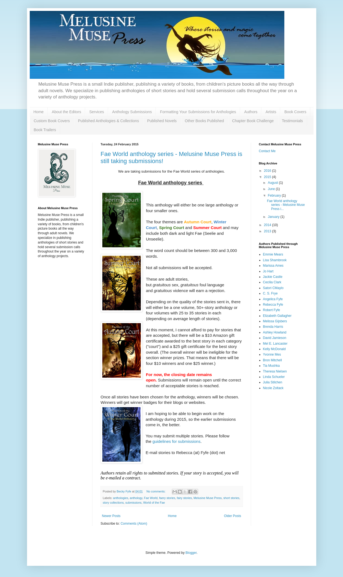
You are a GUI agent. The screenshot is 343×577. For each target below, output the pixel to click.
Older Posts (232, 516)
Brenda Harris (273, 327)
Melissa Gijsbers (275, 321)
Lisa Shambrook (275, 260)
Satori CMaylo (273, 288)
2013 (268, 231)
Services (96, 112)
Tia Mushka (271, 366)
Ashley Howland (275, 332)
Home (39, 112)
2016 (268, 171)
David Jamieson (274, 338)
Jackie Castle (272, 277)
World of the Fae (154, 502)
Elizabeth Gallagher (277, 316)
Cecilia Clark (272, 282)
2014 (268, 225)
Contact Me (267, 151)
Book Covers (295, 112)
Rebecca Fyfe (273, 304)
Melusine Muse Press (207, 498)
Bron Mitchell (272, 360)
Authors (250, 112)
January (274, 217)
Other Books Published (204, 121)
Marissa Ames (273, 266)
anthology (136, 498)
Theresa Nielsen (275, 371)
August (273, 183)
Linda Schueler (274, 377)
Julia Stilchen (272, 382)
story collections (113, 502)
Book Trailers (45, 130)
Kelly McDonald (274, 349)
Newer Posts (111, 516)
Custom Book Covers (52, 121)
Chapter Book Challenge (253, 121)
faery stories (167, 498)
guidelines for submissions (177, 441)
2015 (268, 177)
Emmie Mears (273, 254)
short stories (231, 498)
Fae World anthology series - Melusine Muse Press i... (286, 205)
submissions (133, 502)
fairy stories (184, 498)
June (272, 189)
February (275, 195)
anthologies (120, 498)
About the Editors (66, 112)
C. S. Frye (270, 293)
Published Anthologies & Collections (108, 121)
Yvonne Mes (272, 354)
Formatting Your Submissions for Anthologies (198, 112)
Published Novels (162, 121)
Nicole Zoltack (273, 388)
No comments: (156, 491)
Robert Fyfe (271, 310)
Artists (271, 112)
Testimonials (292, 121)
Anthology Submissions (132, 112)
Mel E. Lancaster (275, 343)
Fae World (151, 498)
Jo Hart (268, 271)
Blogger (191, 553)
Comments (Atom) (134, 523)
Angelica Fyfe (273, 299)
